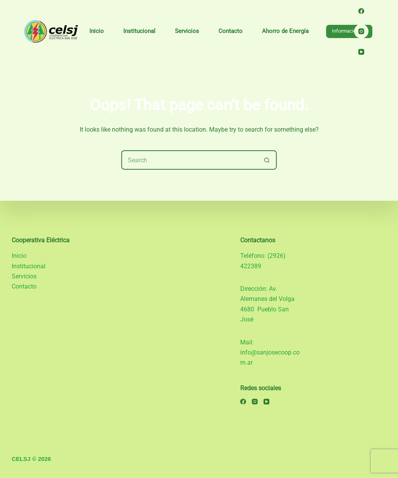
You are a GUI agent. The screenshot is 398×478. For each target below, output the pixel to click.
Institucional (139, 31)
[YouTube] (361, 51)
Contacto (230, 31)
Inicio (96, 31)
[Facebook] (361, 10)
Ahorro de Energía (285, 31)
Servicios (187, 31)
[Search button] (267, 160)
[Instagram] (361, 31)
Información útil (349, 31)
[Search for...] (189, 160)
